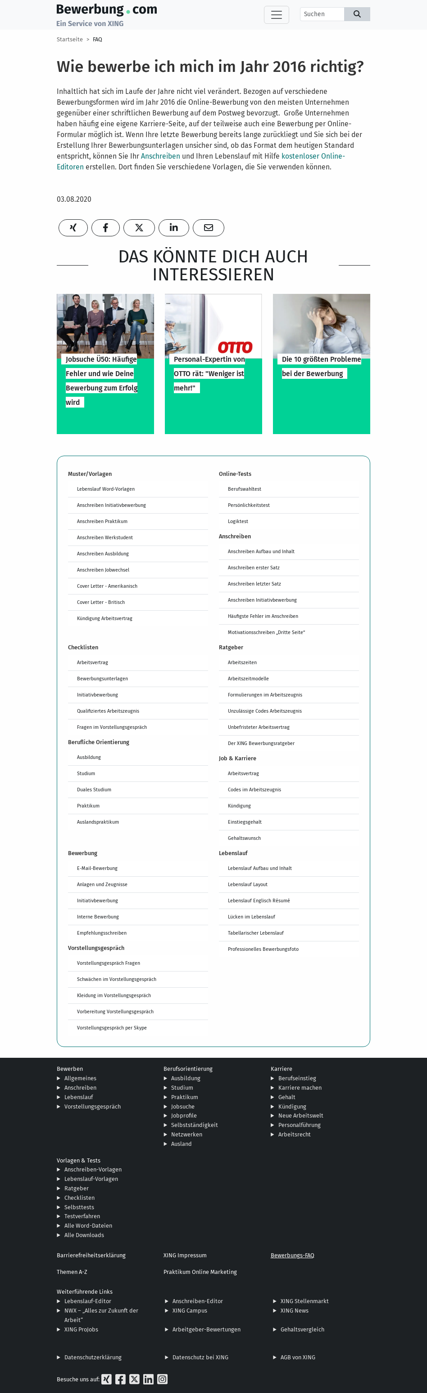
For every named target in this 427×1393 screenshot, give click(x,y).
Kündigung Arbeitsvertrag (104, 618)
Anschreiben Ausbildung (103, 553)
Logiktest (238, 521)
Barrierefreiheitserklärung (91, 1255)
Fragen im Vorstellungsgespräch (112, 727)
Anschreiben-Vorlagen (93, 1169)
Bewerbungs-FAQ (292, 1255)
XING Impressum (185, 1255)
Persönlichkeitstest (249, 505)
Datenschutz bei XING (200, 1357)
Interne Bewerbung (98, 916)
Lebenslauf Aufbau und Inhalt (260, 868)
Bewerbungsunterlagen (102, 678)
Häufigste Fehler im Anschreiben (263, 616)
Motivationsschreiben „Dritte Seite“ (266, 632)
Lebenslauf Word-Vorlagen (106, 488)
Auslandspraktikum (98, 821)
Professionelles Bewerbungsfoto (263, 949)
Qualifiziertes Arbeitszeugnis (108, 710)
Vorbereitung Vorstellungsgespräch (115, 1011)
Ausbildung (89, 757)
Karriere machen (300, 1087)
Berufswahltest (244, 488)
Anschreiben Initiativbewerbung (111, 505)
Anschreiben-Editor (198, 1301)
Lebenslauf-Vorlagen (91, 1179)
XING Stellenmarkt (305, 1301)
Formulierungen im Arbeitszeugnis (265, 694)
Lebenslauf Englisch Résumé (259, 900)
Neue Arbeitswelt (300, 1115)
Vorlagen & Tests (78, 1160)
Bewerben (70, 1069)
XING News (295, 1310)
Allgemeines (80, 1078)
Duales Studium (94, 789)
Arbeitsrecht (294, 1134)
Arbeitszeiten (242, 662)
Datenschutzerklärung (93, 1357)
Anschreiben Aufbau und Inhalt (261, 551)
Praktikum (88, 805)
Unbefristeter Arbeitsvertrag (259, 727)
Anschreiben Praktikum (102, 521)
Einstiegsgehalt (245, 821)
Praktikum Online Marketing (200, 1272)
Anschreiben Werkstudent (105, 537)
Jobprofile (184, 1115)
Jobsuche (183, 1106)
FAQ (97, 39)
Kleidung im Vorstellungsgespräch (114, 995)
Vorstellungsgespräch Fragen (108, 963)
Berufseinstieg (297, 1078)
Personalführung (299, 1125)
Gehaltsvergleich (302, 1329)
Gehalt (286, 1097)
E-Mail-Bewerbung (97, 868)
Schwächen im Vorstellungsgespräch (116, 979)
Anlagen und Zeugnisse (102, 884)
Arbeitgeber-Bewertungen (207, 1329)
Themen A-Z (72, 1272)
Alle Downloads (84, 1235)
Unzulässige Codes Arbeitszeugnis (265, 710)
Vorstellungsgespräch (92, 1106)
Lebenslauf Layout (248, 884)
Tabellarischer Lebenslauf (256, 932)
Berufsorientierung (188, 1069)
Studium (86, 773)
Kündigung (239, 805)
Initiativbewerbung (97, 694)
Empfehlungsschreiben (102, 932)
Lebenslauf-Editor (87, 1301)
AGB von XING (298, 1357)
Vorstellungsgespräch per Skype (112, 1027)
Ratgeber (76, 1188)
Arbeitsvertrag (92, 662)
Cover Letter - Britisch (101, 602)
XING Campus (190, 1310)
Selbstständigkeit (194, 1125)
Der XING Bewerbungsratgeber (261, 743)
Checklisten (79, 1197)
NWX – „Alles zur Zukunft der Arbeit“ (101, 1315)
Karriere (281, 1069)
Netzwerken (186, 1134)
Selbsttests (79, 1207)
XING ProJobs (81, 1329)
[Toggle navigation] (276, 15)
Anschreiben (160, 156)
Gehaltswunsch (244, 838)
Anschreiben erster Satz (254, 567)
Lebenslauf (78, 1097)
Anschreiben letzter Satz (254, 583)
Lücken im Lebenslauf (251, 916)
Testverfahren (82, 1216)
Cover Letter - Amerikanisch (107, 586)
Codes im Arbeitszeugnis (254, 789)
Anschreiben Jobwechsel (103, 569)
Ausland (181, 1144)
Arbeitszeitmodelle (248, 678)
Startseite (70, 39)
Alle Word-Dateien (88, 1225)
